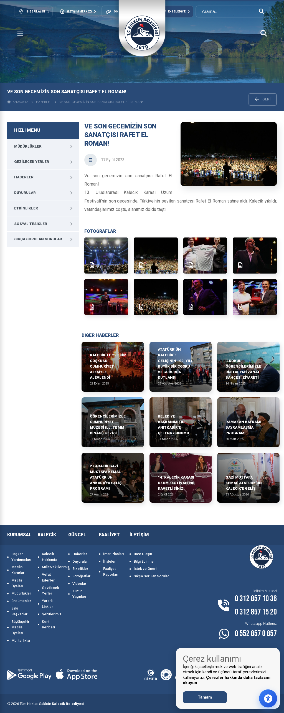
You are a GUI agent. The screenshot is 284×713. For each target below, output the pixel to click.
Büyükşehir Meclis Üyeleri (20, 627)
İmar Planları (113, 554)
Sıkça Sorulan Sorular (38, 239)
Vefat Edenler (48, 577)
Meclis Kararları (18, 570)
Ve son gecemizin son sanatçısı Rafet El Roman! (101, 102)
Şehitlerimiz (52, 614)
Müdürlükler (28, 146)
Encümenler (21, 601)
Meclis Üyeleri (17, 583)
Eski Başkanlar (19, 611)
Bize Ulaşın (143, 554)
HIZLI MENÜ (27, 130)
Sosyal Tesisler (30, 224)
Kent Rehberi (48, 624)
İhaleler (109, 561)
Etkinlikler (26, 208)
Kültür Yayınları (79, 594)
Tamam (205, 697)
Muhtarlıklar (21, 640)
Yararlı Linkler (47, 604)
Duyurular (25, 193)
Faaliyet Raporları (110, 572)
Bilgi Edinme (144, 561)
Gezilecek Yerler (31, 162)
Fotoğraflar (81, 576)
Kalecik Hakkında (49, 557)
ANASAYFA (18, 102)
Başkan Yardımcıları (21, 557)
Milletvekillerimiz (52, 567)
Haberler (44, 102)
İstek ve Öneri (145, 569)
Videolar (79, 583)
